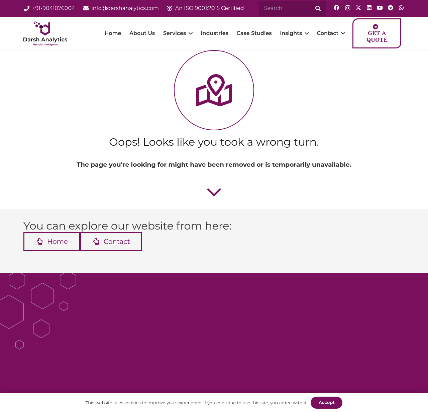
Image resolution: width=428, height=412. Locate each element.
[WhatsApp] (401, 7)
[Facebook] (336, 7)
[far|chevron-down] (214, 192)
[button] (190, 33)
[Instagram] (347, 8)
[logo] (47, 33)
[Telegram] (390, 7)
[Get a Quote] (377, 33)
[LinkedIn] (369, 7)
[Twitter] (358, 7)
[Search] (292, 8)
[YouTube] (380, 7)
